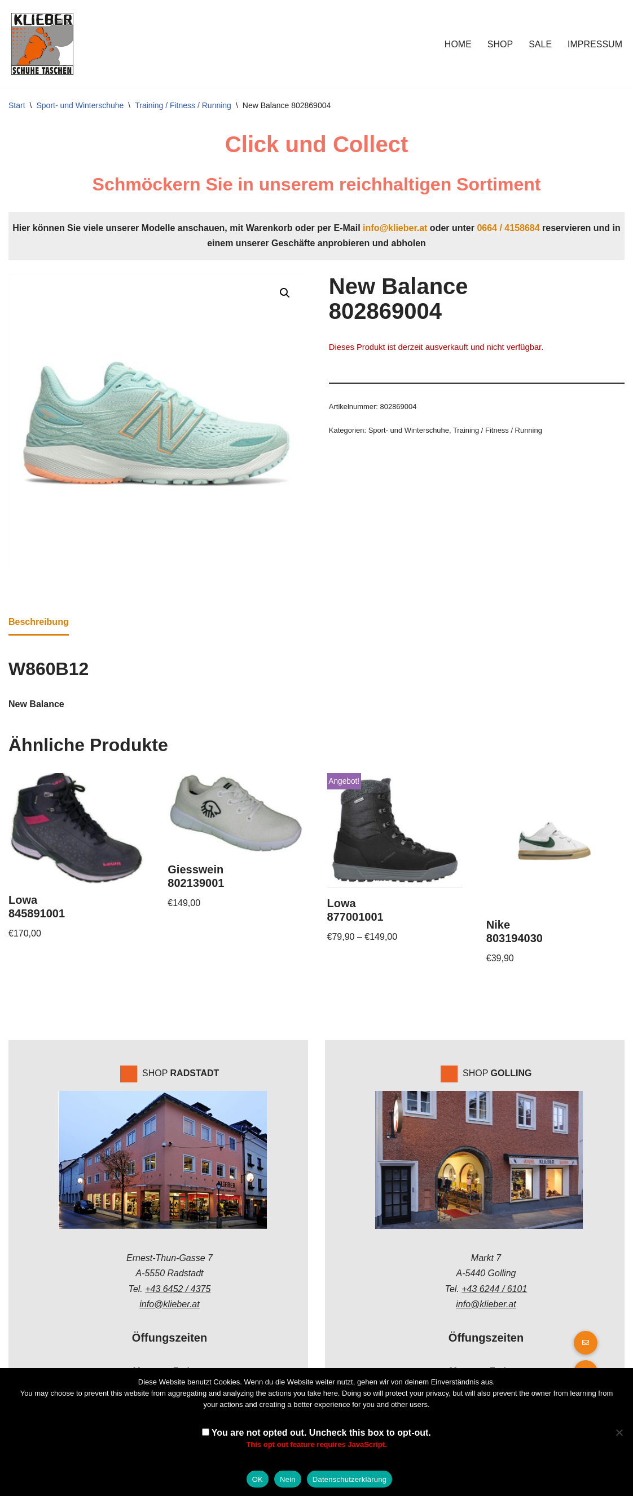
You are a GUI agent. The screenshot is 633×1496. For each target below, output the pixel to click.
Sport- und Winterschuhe (80, 105)
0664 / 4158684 (508, 228)
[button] (285, 293)
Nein (288, 1479)
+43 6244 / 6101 (494, 1289)
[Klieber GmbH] (42, 44)
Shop (500, 44)
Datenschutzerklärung (349, 1479)
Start (16, 105)
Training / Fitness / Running (183, 105)
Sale (540, 44)
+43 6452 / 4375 (177, 1289)
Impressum (595, 44)
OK (257, 1479)
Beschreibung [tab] (38, 622)
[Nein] (619, 1432)
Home (458, 44)
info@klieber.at (395, 228)
